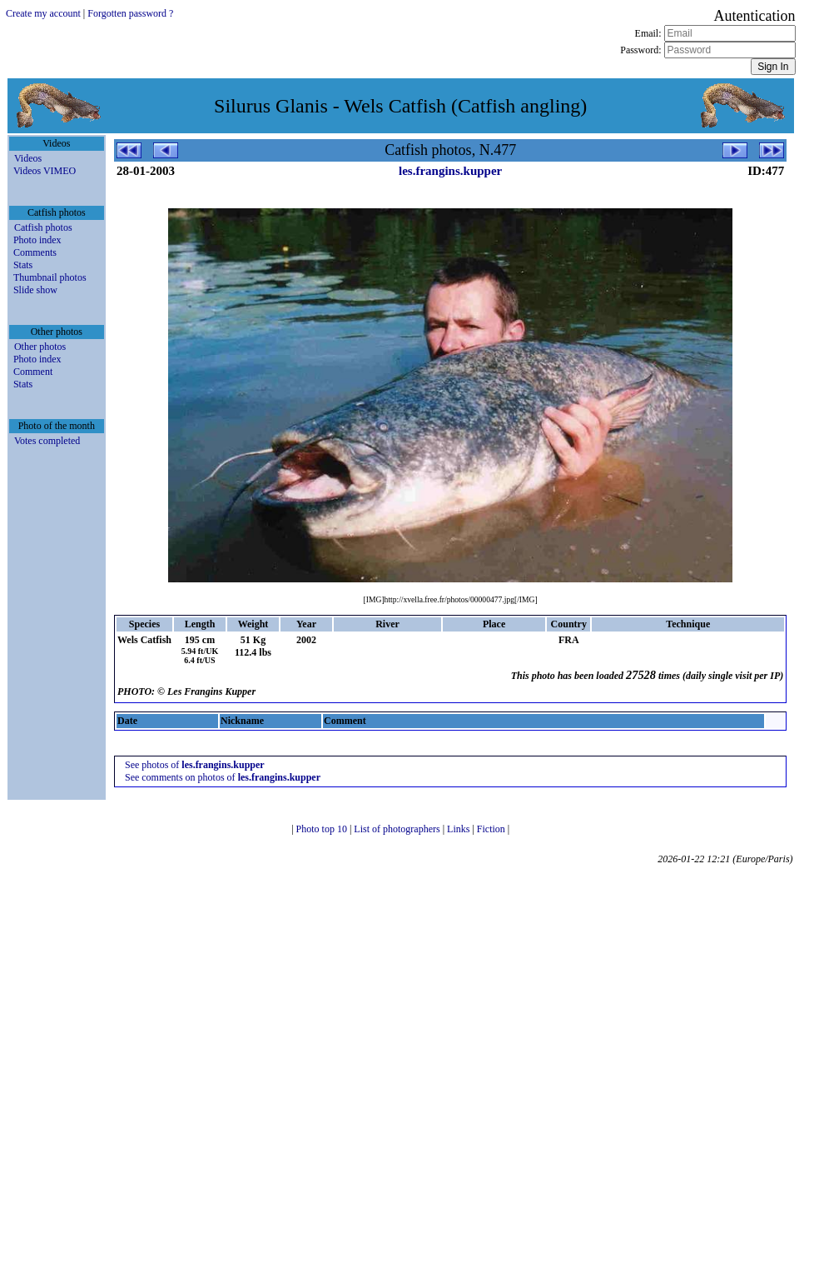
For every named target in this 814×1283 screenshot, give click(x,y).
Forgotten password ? (130, 13)
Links (459, 829)
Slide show (35, 290)
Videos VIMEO (44, 171)
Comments (35, 252)
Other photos (40, 346)
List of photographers (398, 829)
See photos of (195, 765)
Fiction (492, 829)
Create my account (43, 13)
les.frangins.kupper (450, 170)
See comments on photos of (222, 777)
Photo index (37, 240)
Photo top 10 (323, 829)
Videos (28, 158)
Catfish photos (43, 227)
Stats (22, 265)
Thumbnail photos (50, 277)
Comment (32, 371)
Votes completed (47, 441)
